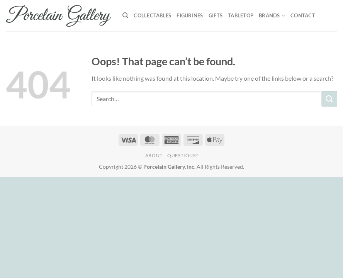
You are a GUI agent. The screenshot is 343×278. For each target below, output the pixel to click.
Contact (302, 15)
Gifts (215, 15)
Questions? (182, 155)
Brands (272, 15)
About (154, 155)
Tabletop (240, 15)
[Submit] (329, 98)
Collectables (152, 15)
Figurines (190, 15)
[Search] (125, 15)
